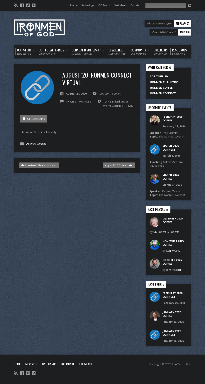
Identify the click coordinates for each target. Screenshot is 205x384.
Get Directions (34, 118)
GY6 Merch (120, 5)
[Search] (165, 5)
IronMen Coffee (161, 87)
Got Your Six (159, 76)
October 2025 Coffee (172, 261)
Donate (135, 5)
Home (74, 5)
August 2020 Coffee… (118, 165)
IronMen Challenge (164, 82)
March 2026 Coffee (170, 176)
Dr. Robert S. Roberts (166, 232)
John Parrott (173, 269)
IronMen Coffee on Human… (39, 165)
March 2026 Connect (170, 147)
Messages (31, 364)
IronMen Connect (36, 143)
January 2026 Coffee (171, 314)
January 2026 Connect (171, 332)
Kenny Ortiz (173, 250)
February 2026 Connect (172, 295)
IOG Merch (104, 5)
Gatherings (87, 5)
